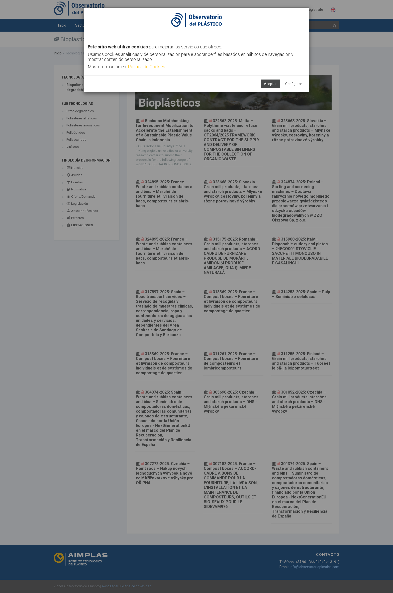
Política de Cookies (146, 66)
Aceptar (270, 84)
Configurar (293, 84)
